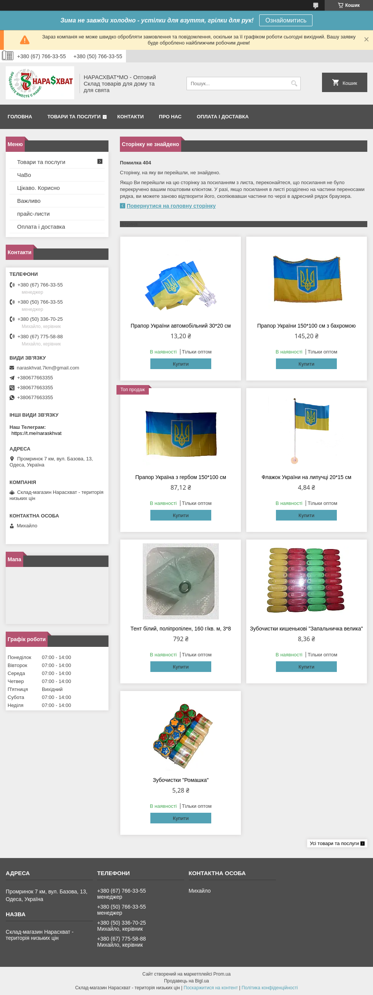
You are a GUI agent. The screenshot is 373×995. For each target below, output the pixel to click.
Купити (181, 364)
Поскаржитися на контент (211, 987)
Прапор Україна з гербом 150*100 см (180, 477)
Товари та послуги (73, 116)
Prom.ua (222, 974)
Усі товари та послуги (334, 843)
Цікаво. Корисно (38, 188)
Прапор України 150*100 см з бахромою (306, 326)
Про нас (170, 116)
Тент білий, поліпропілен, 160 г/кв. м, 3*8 (181, 629)
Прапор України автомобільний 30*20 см (181, 326)
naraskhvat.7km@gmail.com (48, 368)
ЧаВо (24, 175)
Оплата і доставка (223, 116)
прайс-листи (33, 213)
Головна (20, 116)
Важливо (29, 200)
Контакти (130, 116)
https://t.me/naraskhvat (36, 433)
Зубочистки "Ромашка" (181, 780)
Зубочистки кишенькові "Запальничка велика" (306, 629)
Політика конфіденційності (270, 987)
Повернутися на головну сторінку (171, 206)
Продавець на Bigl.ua (186, 981)
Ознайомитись (285, 20)
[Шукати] (294, 83)
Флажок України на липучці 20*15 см (306, 477)
